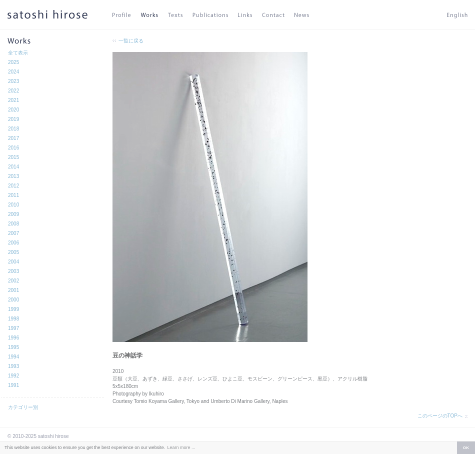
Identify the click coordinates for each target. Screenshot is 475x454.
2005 (13, 252)
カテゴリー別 (23, 407)
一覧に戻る (131, 41)
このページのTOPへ (440, 415)
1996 (13, 337)
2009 (13, 214)
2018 (13, 129)
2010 (13, 205)
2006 (13, 243)
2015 (13, 157)
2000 (13, 299)
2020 (13, 109)
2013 (13, 176)
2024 (13, 71)
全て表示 (18, 53)
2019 (13, 119)
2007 (13, 233)
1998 (13, 319)
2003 (13, 271)
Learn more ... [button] (181, 447)
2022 (13, 91)
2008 (13, 223)
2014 (13, 167)
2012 (13, 185)
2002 (13, 281)
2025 (13, 62)
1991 (13, 385)
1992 (13, 375)
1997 (13, 328)
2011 (13, 195)
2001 (13, 290)
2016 (13, 147)
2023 (13, 81)
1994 (13, 357)
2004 (13, 261)
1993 (13, 366)
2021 (13, 100)
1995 (13, 347)
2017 (13, 138)
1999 (13, 309)
